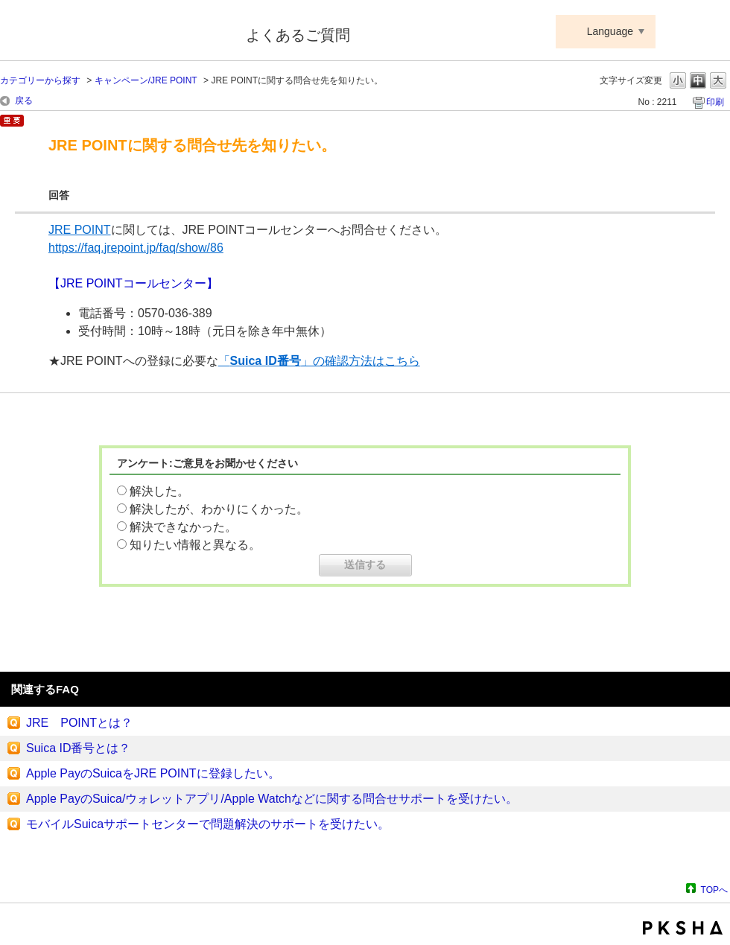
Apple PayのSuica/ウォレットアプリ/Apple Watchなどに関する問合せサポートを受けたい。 (272, 798)
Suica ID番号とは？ (78, 748)
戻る (24, 100)
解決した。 (159, 491)
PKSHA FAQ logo (683, 928)
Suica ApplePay (113, 32)
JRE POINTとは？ (79, 722)
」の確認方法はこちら (360, 360)
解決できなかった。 (183, 527)
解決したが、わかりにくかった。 (219, 509)
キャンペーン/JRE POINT (146, 80)
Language (610, 31)
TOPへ (714, 889)
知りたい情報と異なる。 (195, 544)
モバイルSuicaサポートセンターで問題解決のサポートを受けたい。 (208, 824)
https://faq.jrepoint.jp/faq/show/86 (135, 247)
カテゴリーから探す (40, 80)
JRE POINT (79, 229)
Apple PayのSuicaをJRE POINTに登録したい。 (153, 773)
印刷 (715, 102)
